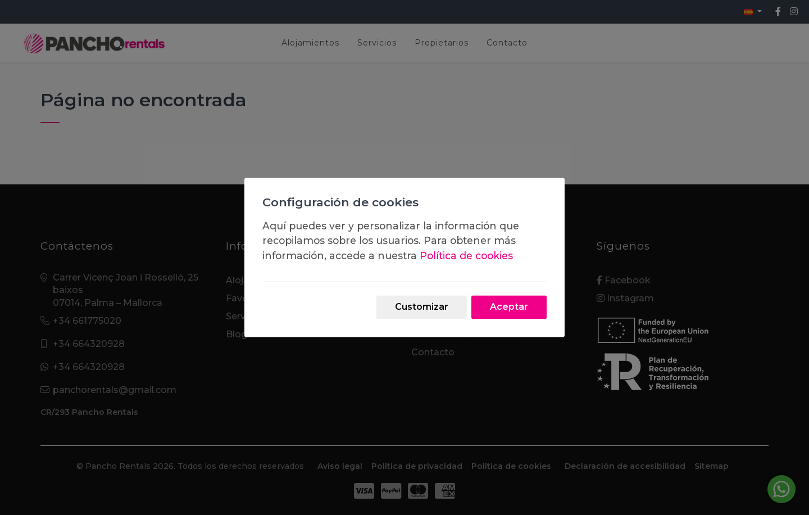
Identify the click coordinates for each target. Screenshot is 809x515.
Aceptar (509, 307)
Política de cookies (466, 255)
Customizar (421, 307)
